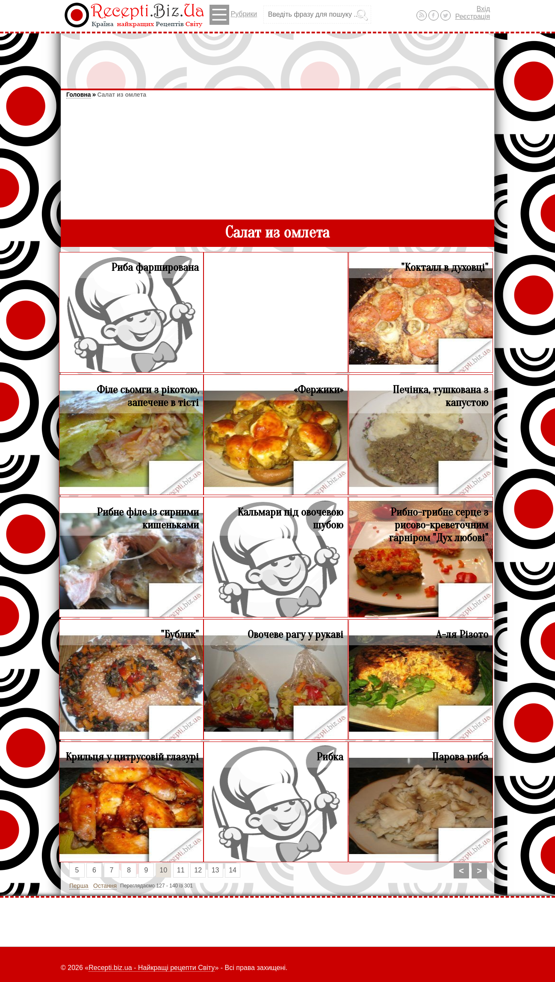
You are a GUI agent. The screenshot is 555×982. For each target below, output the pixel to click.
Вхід (483, 8)
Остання (105, 885)
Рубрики (233, 15)
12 (198, 870)
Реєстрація (472, 16)
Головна (78, 94)
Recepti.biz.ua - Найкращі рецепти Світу (152, 967)
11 (181, 870)
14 (232, 870)
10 (163, 870)
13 (215, 870)
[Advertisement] (277, 57)
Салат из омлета (121, 94)
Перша (79, 885)
